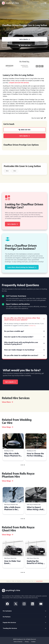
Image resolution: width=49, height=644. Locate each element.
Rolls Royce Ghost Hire (10, 558)
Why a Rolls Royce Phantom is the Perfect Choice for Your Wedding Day (12, 508)
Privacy (27, 641)
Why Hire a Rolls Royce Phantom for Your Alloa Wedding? (12, 454)
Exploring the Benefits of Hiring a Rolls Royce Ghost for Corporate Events (35, 562)
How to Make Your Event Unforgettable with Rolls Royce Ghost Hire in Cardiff (12, 562)
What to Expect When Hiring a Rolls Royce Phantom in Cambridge (35, 508)
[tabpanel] (13, 447)
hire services (25, 82)
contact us (32, 325)
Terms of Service (18, 641)
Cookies (33, 641)
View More (7, 402)
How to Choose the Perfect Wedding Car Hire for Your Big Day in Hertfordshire (35, 454)
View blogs (7, 427)
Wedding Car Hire (8, 450)
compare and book (14, 82)
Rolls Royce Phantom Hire (11, 504)
